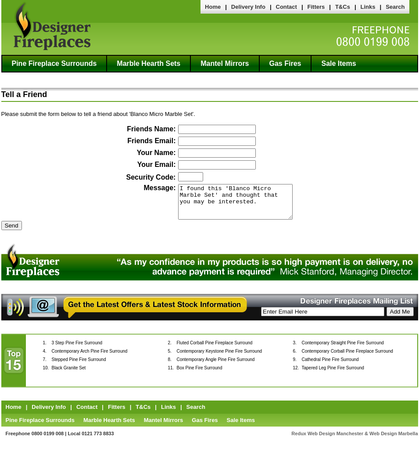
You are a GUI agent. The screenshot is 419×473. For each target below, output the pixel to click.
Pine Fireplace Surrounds (54, 63)
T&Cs (342, 7)
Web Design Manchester (335, 440)
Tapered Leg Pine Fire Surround (333, 374)
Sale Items (338, 63)
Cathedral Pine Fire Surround (330, 366)
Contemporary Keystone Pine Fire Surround (219, 357)
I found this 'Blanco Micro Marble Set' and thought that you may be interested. (235, 205)
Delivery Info (248, 7)
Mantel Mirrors (225, 63)
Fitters (316, 7)
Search (395, 7)
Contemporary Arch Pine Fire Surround (90, 357)
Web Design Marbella (393, 440)
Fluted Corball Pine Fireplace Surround (215, 349)
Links (368, 7)
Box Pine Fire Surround (199, 374)
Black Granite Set (69, 374)
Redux (298, 440)
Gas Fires (285, 63)
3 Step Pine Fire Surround (77, 349)
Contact (286, 7)
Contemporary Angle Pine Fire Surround (216, 366)
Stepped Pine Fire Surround (79, 366)
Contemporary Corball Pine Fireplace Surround (347, 357)
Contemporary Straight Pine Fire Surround (343, 349)
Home (213, 7)
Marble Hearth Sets (148, 63)
